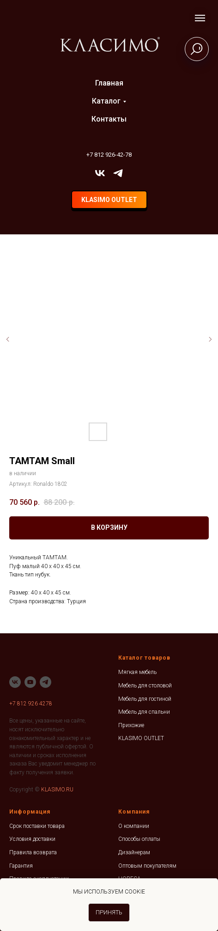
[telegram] (118, 173)
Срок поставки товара (37, 826)
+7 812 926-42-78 (109, 154)
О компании (133, 826)
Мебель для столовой (145, 685)
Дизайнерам (134, 852)
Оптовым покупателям (147, 866)
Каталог (106, 101)
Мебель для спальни (144, 712)
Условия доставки (32, 839)
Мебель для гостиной (144, 699)
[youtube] (30, 682)
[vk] (100, 173)
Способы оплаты (139, 839)
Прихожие (131, 725)
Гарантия (21, 866)
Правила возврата (33, 852)
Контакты (109, 119)
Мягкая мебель (137, 672)
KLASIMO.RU (57, 789)
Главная (109, 83)
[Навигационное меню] (200, 18)
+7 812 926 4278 (30, 703)
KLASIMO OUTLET (141, 738)
